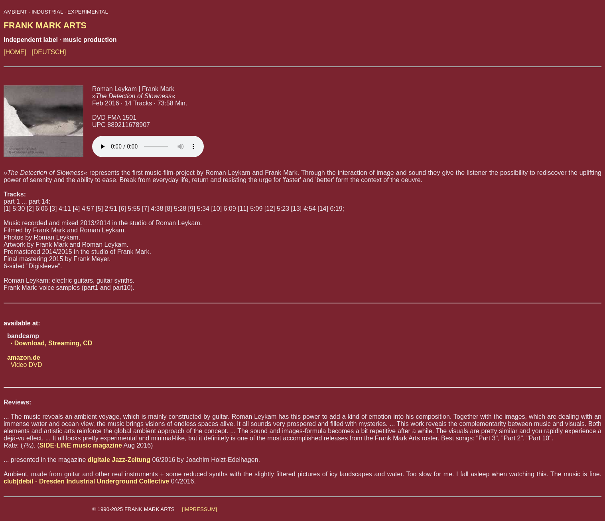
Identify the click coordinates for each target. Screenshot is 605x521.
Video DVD (23, 361)
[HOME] (15, 52)
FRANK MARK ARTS (45, 25)
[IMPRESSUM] (199, 509)
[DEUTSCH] (49, 52)
